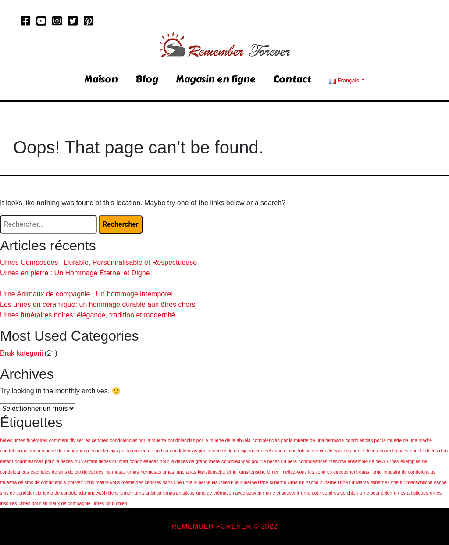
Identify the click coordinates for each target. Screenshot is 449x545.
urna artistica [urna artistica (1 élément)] (148, 492)
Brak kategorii (21, 353)
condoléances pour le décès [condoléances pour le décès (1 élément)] (349, 450)
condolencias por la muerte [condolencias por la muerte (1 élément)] (138, 440)
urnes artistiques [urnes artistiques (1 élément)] (411, 492)
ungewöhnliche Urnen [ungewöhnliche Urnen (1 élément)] (110, 492)
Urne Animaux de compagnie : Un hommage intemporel (86, 294)
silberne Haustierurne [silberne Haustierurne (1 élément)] (216, 482)
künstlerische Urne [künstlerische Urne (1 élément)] (217, 471)
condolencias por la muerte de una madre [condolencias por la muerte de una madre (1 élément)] (389, 440)
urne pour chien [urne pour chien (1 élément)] (376, 492)
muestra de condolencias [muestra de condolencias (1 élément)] (409, 471)
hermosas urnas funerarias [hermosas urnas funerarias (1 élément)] (168, 471)
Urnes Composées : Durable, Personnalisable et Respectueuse (98, 262)
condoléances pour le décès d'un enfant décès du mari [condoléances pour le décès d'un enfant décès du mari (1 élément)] (71, 461)
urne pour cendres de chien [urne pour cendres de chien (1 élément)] (329, 492)
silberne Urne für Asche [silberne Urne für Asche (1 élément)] (294, 482)
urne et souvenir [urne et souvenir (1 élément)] (282, 492)
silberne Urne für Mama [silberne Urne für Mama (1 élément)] (344, 482)
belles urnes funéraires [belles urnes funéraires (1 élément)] (23, 440)
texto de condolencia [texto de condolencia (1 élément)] (64, 492)
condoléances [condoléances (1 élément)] (303, 450)
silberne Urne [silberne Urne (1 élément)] (254, 482)
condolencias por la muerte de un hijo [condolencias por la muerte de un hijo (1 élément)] (129, 450)
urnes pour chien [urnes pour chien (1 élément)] (110, 503)
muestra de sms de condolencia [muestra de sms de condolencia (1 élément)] (33, 482)
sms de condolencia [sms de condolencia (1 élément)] (20, 492)
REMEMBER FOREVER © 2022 (224, 526)
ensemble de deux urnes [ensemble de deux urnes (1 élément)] (373, 461)
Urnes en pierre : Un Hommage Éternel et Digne (75, 273)
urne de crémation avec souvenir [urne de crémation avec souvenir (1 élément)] (230, 492)
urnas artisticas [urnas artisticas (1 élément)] (179, 492)
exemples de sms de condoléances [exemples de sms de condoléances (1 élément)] (67, 471)
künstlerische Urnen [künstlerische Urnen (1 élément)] (258, 471)
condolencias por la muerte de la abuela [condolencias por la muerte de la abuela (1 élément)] (209, 440)
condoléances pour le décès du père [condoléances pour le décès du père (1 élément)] (259, 461)
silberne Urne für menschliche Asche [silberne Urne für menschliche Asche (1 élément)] (408, 482)
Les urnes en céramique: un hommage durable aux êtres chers (98, 304)
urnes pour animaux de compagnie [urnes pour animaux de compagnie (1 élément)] (54, 503)
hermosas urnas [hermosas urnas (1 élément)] (122, 471)
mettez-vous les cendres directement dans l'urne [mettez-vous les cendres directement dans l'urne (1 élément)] (332, 471)
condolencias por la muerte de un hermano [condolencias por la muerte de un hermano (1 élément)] (44, 450)
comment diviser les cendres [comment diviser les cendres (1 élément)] (78, 440)
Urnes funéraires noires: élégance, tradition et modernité (87, 315)
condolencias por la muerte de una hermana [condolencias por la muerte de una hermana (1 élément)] (298, 440)
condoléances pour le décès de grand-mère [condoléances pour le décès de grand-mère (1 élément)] (175, 461)
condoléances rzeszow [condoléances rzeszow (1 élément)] (322, 461)
